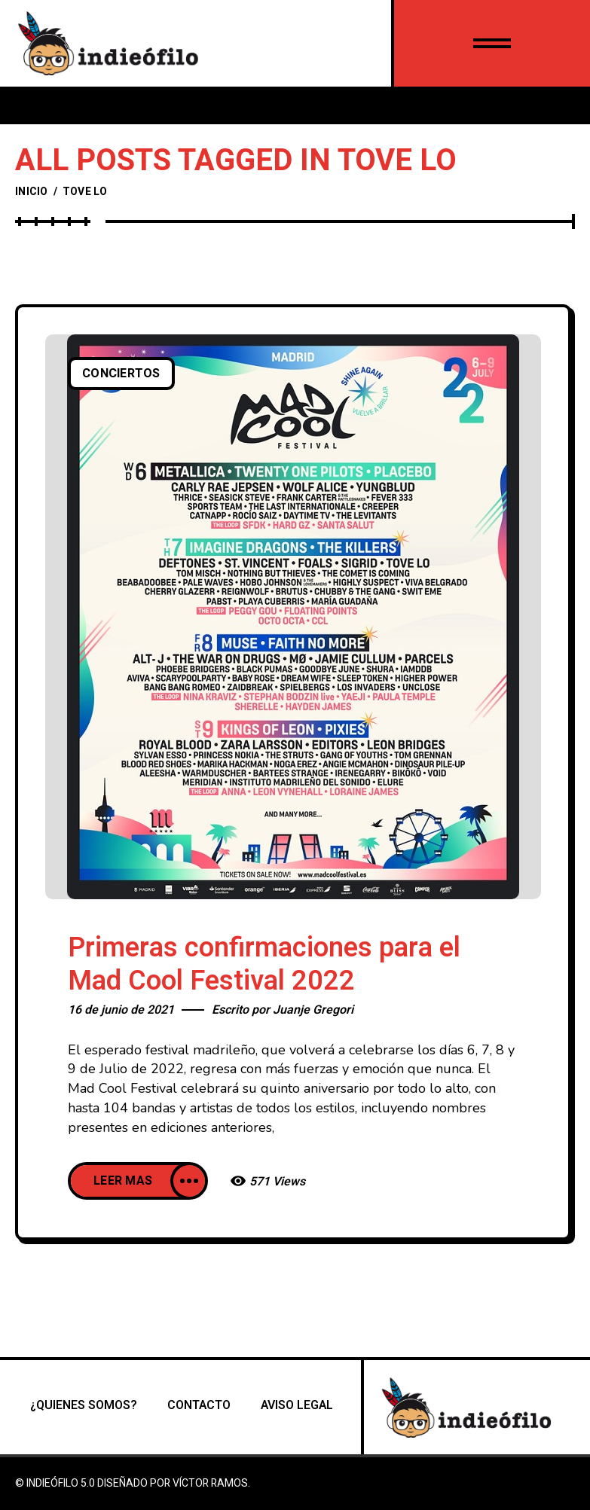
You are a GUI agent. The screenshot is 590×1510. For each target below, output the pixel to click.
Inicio (31, 192)
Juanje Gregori (313, 1010)
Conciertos (121, 374)
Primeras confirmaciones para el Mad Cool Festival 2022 (264, 964)
